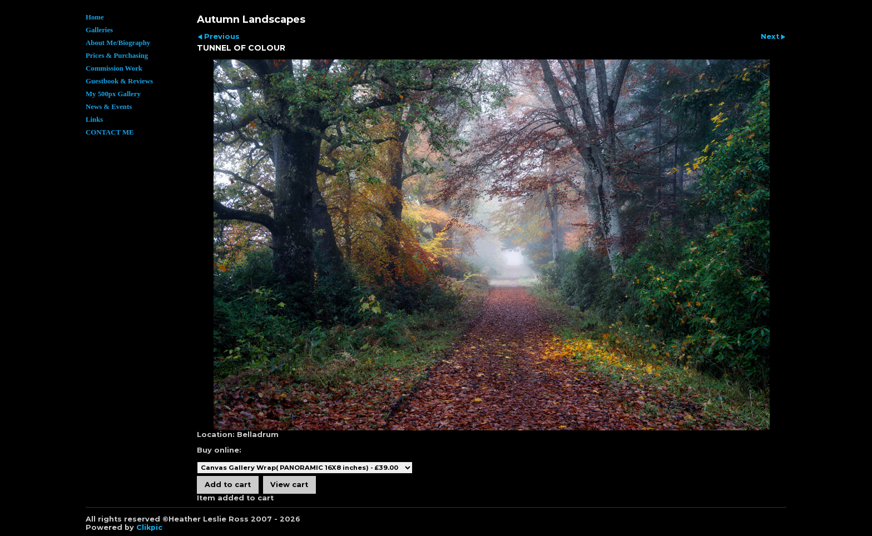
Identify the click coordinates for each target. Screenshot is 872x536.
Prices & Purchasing (117, 55)
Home (95, 17)
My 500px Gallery (113, 94)
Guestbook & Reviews (119, 81)
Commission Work (114, 68)
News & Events (109, 107)
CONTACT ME (110, 132)
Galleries (99, 30)
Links (94, 119)
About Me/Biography (118, 43)
